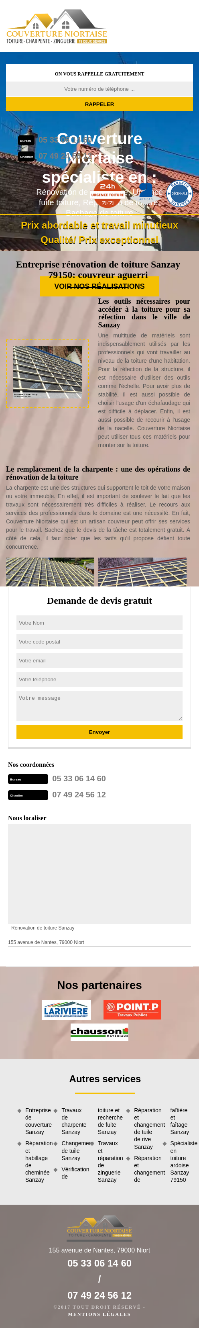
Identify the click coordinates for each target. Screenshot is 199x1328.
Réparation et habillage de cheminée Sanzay (36, 1161)
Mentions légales (99, 1314)
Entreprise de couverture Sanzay (36, 1121)
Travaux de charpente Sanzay (72, 1121)
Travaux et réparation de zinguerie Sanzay (109, 1161)
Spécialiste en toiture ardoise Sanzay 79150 (182, 1161)
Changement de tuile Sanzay (72, 1150)
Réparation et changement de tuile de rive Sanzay (145, 1128)
